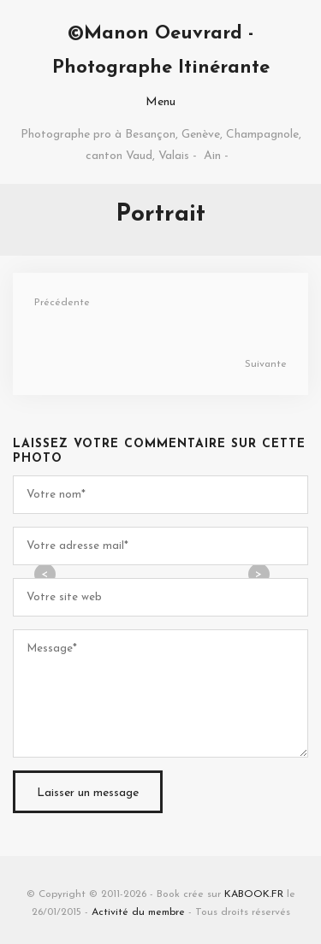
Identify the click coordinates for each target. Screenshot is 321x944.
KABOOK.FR (253, 894)
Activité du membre (138, 912)
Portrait (160, 215)
